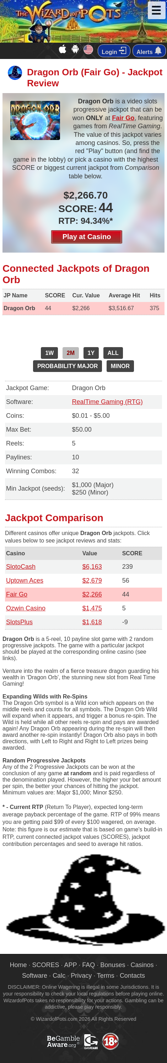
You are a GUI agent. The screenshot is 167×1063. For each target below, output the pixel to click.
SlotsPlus (19, 622)
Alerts (149, 51)
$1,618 (92, 622)
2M (71, 353)
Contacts (132, 975)
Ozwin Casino (25, 608)
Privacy (81, 975)
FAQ (88, 964)
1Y (91, 353)
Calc (59, 975)
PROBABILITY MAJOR (67, 366)
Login (114, 51)
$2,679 (92, 580)
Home (18, 964)
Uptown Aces (24, 580)
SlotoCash (21, 566)
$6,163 (92, 566)
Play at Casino (87, 237)
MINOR (120, 366)
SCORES (45, 964)
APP (70, 964)
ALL (113, 353)
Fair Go (123, 118)
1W (49, 353)
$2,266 (92, 594)
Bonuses (112, 964)
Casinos (141, 964)
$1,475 (92, 608)
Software (34, 975)
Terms (105, 975)
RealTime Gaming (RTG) (107, 401)
